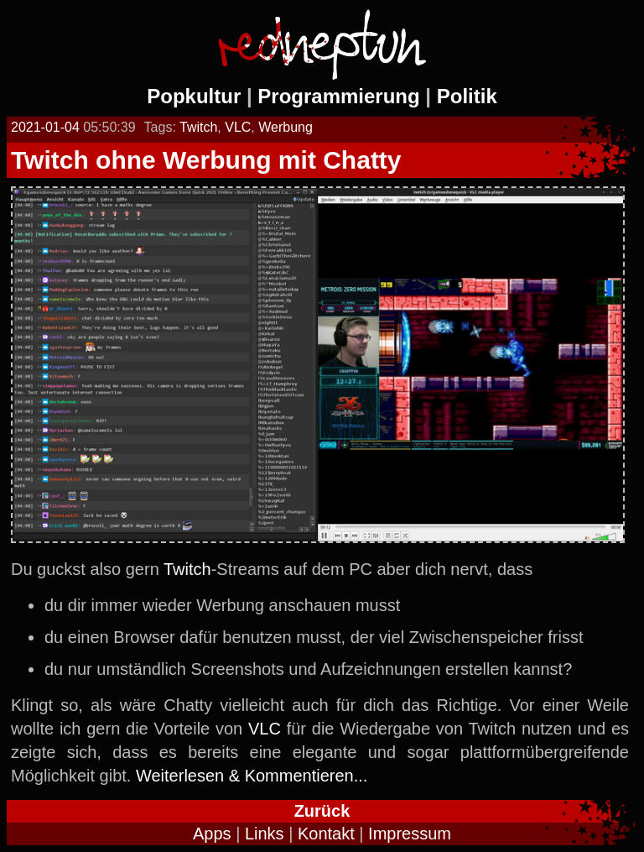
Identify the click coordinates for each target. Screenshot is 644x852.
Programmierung (338, 96)
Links (264, 833)
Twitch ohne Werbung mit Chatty (206, 160)
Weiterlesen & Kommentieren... (251, 775)
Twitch (198, 127)
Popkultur (194, 96)
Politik (467, 96)
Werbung (285, 127)
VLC (238, 127)
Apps (212, 833)
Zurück (322, 811)
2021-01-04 (45, 127)
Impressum (409, 833)
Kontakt (326, 833)
